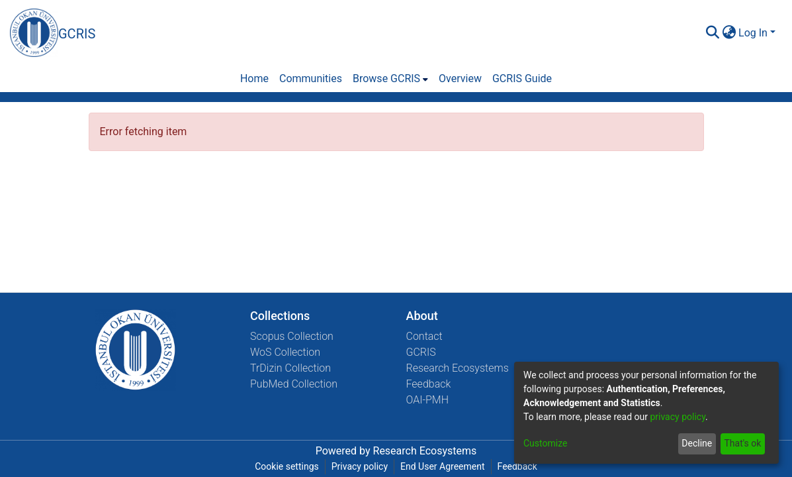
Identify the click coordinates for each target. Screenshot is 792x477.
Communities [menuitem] (310, 78)
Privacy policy (359, 466)
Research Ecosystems (457, 368)
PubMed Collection (293, 384)
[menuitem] (729, 33)
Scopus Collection (291, 336)
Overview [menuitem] (460, 78)
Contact (424, 336)
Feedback (428, 384)
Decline (697, 443)
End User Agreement (442, 466)
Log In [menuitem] (753, 32)
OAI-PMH (427, 400)
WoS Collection (285, 352)
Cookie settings (287, 466)
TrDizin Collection (290, 368)
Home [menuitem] (254, 78)
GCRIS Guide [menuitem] (522, 78)
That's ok (742, 443)
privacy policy (677, 416)
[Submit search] (712, 33)
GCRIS (421, 352)
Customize (545, 443)
